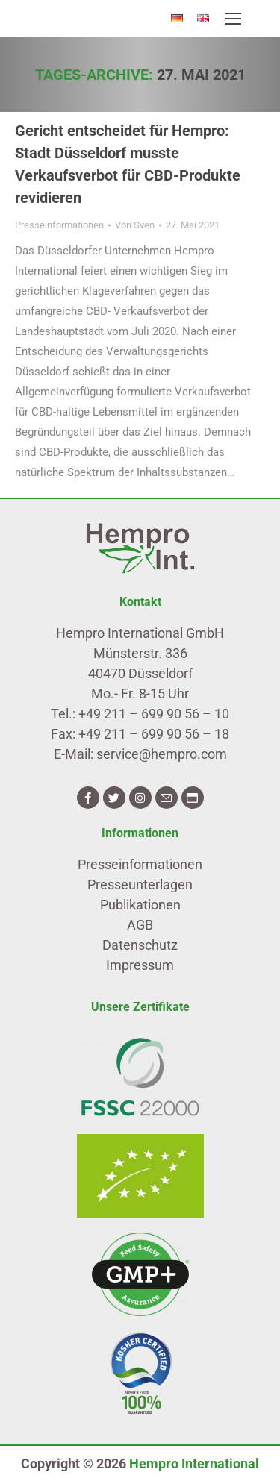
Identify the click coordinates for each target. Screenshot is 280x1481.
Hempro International (194, 1463)
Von (135, 225)
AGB (140, 925)
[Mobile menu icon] (233, 19)
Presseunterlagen (140, 884)
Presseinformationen (59, 225)
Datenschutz (140, 945)
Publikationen (140, 904)
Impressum (140, 965)
